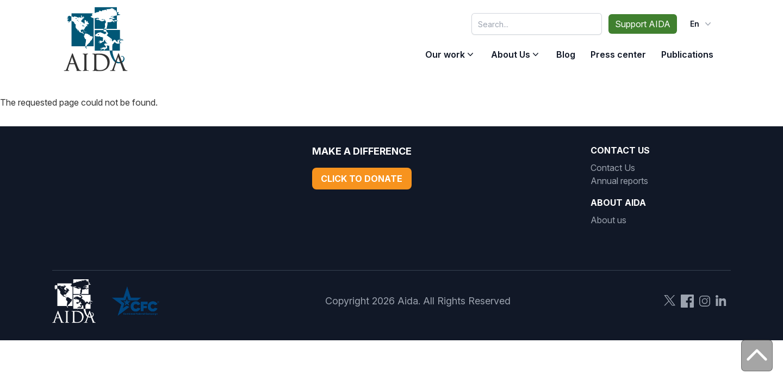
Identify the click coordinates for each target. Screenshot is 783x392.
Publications (687, 54)
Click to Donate (361, 178)
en (701, 24)
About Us (510, 54)
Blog (565, 54)
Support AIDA (642, 24)
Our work (445, 54)
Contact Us (613, 167)
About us (608, 220)
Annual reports (619, 180)
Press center (618, 54)
